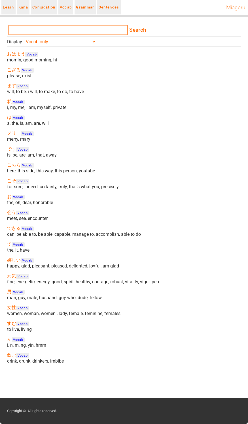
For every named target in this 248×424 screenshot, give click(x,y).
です (11, 149)
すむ (11, 323)
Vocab (66, 7)
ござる (14, 69)
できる (14, 228)
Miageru (235, 8)
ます (11, 85)
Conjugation (44, 7)
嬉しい (14, 260)
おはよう (16, 54)
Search (137, 30)
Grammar (85, 7)
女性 (11, 307)
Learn (8, 7)
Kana (23, 7)
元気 (11, 276)
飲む (11, 355)
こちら (14, 165)
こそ (11, 180)
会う (11, 212)
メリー (14, 133)
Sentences (109, 7)
